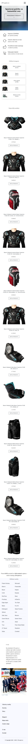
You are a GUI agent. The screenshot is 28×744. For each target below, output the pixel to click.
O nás (3, 729)
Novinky (4, 708)
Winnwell (17, 583)
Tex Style (17, 602)
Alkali (16, 621)
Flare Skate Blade (19, 625)
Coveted (17, 631)
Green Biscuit (5, 618)
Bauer (3, 589)
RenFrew (4, 596)
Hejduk (17, 589)
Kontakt (4, 733)
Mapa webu (5, 720)
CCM (3, 593)
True (3, 625)
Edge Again (5, 602)
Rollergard (4, 609)
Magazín (4, 717)
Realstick (17, 628)
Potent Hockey (6, 583)
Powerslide (18, 586)
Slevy (3, 711)
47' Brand (4, 628)
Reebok (17, 593)
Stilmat (4, 612)
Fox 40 (17, 605)
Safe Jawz (4, 615)
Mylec (3, 605)
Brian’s (4, 586)
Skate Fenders (19, 609)
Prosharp (4, 599)
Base (16, 596)
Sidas (3, 631)
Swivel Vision (18, 618)
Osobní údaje (5, 724)
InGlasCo (17, 599)
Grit (16, 612)
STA (3, 621)
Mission (17, 615)
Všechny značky (6, 704)
